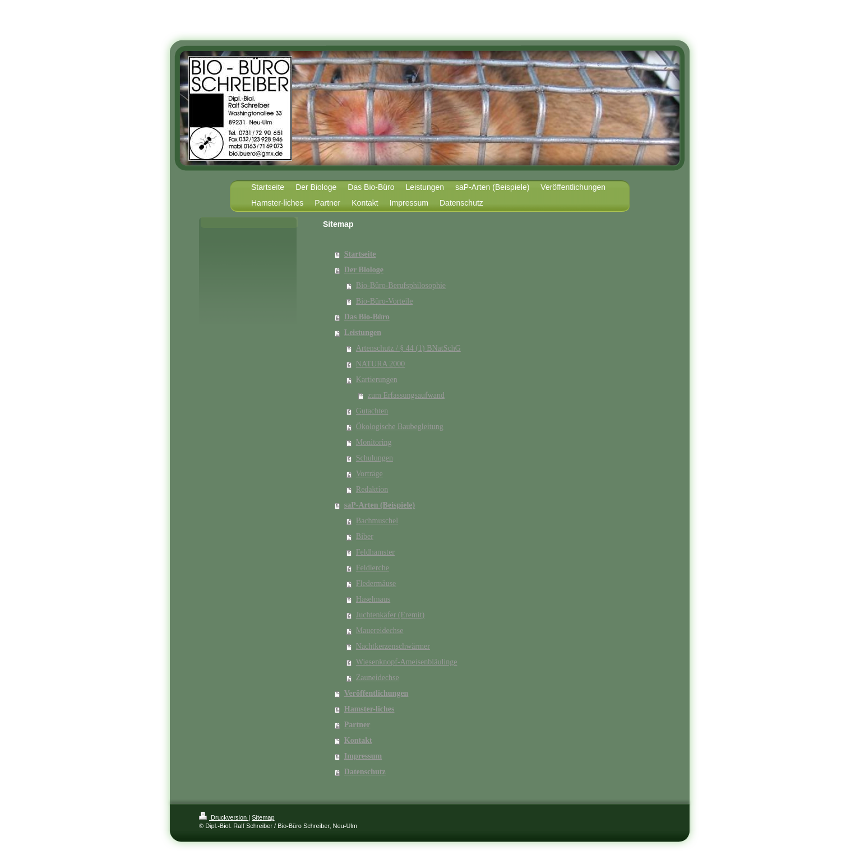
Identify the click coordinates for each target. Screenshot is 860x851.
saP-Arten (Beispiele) (379, 505)
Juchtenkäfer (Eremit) (390, 615)
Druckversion (223, 817)
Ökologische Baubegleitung (399, 426)
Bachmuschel (377, 521)
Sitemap (263, 817)
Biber (364, 536)
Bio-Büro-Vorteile (384, 301)
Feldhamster (375, 552)
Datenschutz (365, 772)
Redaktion (372, 489)
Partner (357, 724)
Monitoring (374, 442)
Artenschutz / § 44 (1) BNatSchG (408, 348)
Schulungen (374, 458)
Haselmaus (373, 599)
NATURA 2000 (380, 364)
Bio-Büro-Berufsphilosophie (401, 285)
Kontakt (358, 740)
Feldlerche (372, 568)
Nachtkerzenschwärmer (393, 646)
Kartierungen (376, 379)
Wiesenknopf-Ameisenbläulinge (406, 662)
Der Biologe (363, 270)
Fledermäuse (376, 583)
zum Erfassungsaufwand (406, 395)
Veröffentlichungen (376, 693)
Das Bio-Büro (367, 317)
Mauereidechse (380, 630)
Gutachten (372, 411)
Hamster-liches (369, 709)
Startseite (360, 254)
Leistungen (362, 332)
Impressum (363, 756)
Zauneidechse (377, 677)
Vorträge (369, 473)
